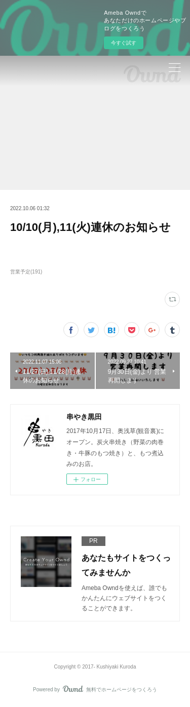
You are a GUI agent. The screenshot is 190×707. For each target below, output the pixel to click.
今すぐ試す (123, 43)
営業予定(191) (26, 271)
